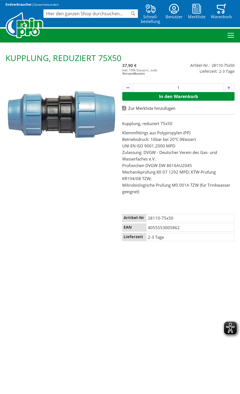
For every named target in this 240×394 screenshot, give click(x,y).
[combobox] (90, 13)
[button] (128, 87)
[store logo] (24, 26)
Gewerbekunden (46, 4)
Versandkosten (133, 73)
